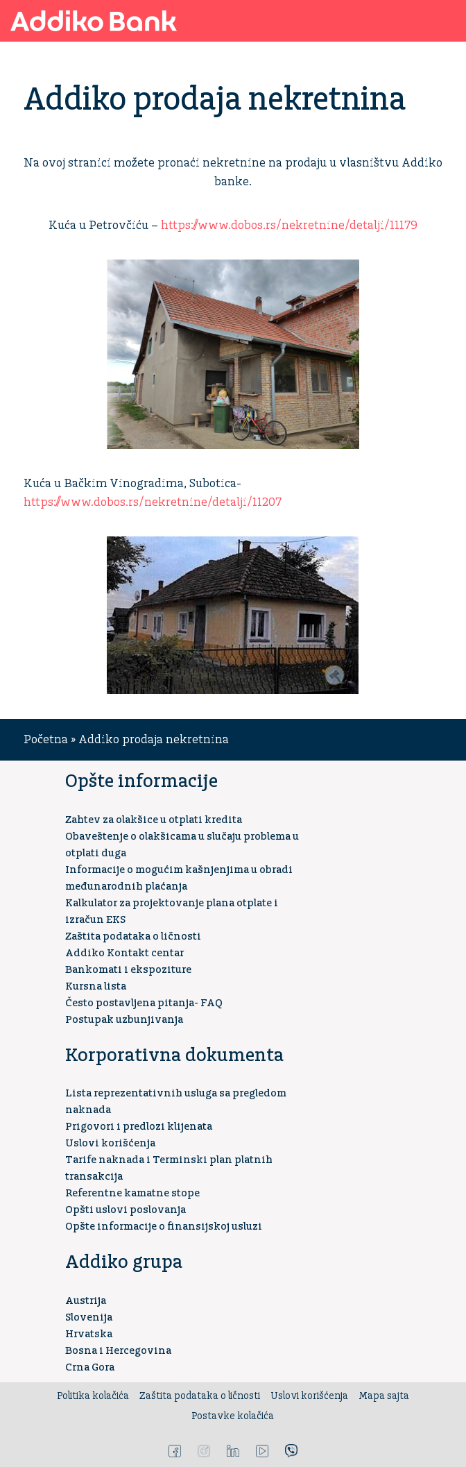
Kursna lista (95, 986)
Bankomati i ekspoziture (128, 969)
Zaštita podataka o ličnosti (133, 936)
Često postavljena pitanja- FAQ (144, 1003)
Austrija (85, 1300)
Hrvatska (88, 1334)
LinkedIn (233, 1451)
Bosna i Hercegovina (118, 1350)
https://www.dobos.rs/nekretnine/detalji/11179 (289, 225)
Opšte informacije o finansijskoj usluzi (163, 1226)
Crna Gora (89, 1367)
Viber (291, 1451)
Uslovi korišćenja (110, 1143)
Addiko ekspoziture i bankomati (406, 21)
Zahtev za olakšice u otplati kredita (153, 819)
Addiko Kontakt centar (124, 953)
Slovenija (88, 1317)
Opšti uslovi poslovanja (125, 1209)
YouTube (262, 1451)
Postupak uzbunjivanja (124, 1019)
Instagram (204, 1451)
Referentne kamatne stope (132, 1193)
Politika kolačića (93, 1396)
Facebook (175, 1451)
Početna (46, 739)
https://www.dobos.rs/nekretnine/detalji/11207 (153, 502)
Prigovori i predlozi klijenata (138, 1126)
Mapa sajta (384, 1396)
